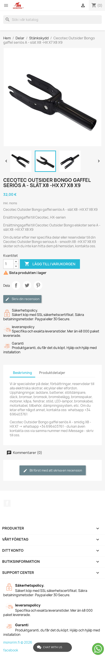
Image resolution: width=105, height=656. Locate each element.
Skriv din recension (22, 299)
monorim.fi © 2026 (17, 642)
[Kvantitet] (8, 264)
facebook (10, 650)
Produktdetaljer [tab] (52, 372)
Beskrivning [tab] (22, 372)
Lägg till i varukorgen (49, 264)
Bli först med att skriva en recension (52, 470)
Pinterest (38, 285)
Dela (16, 285)
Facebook (7, 503)
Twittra (27, 285)
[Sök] (52, 19)
